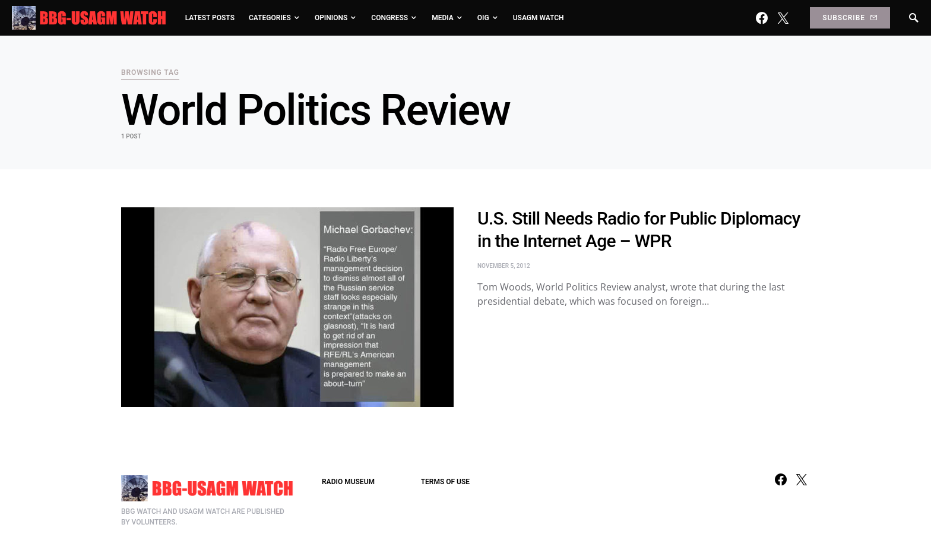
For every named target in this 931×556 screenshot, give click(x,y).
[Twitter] (783, 18)
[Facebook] (762, 18)
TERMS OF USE (445, 482)
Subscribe (849, 18)
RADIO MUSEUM (348, 482)
